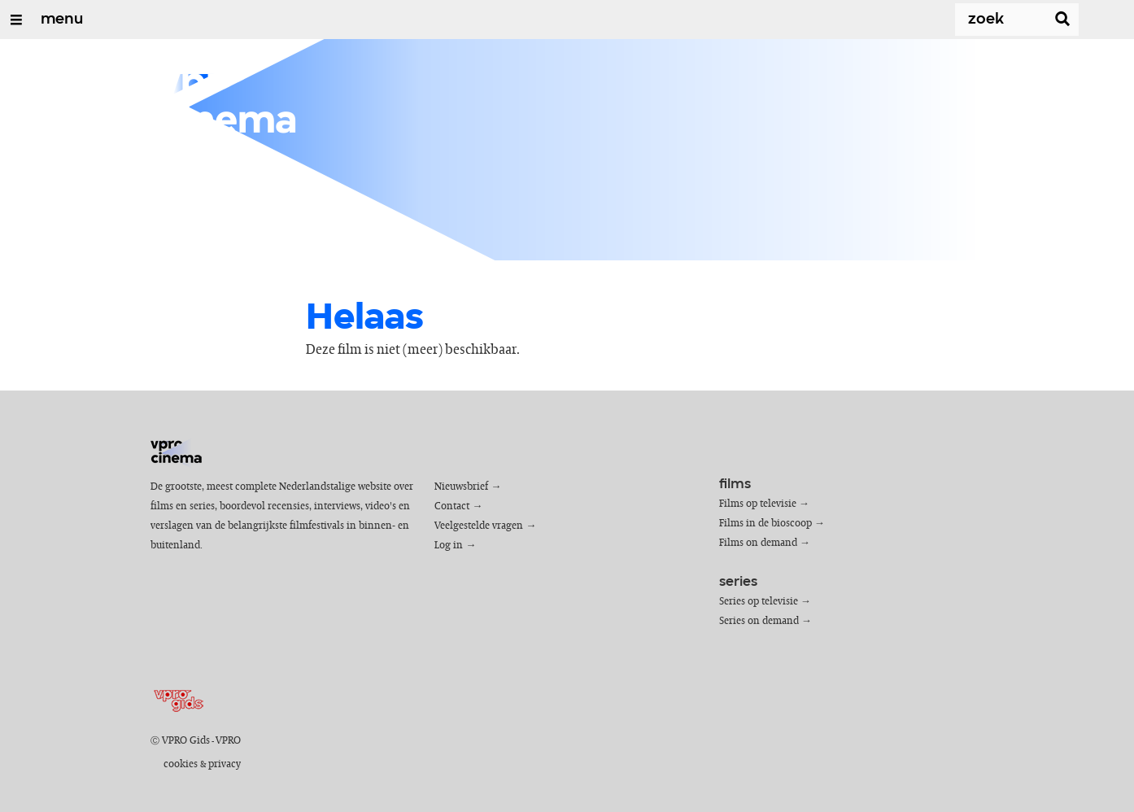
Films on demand (758, 543)
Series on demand (759, 621)
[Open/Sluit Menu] (16, 19)
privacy (224, 764)
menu (62, 19)
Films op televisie (757, 504)
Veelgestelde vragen (478, 526)
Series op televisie (758, 602)
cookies (181, 764)
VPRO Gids (186, 741)
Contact (451, 506)
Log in (448, 545)
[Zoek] (984, 19)
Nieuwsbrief (461, 487)
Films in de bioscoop (765, 523)
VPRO (228, 741)
